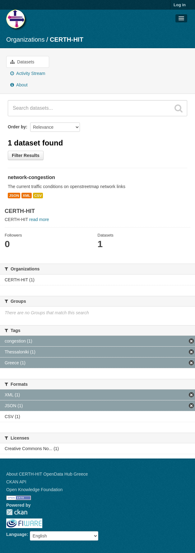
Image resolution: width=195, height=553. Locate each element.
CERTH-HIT (66, 39)
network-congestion (31, 177)
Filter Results (25, 155)
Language (16, 534)
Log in (180, 4)
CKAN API (16, 481)
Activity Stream (27, 73)
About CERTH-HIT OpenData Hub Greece (47, 474)
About (19, 84)
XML (26, 195)
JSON (14, 195)
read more (39, 219)
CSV (38, 195)
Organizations (25, 39)
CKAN (16, 512)
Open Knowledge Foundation (34, 489)
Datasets (22, 61)
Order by (17, 126)
